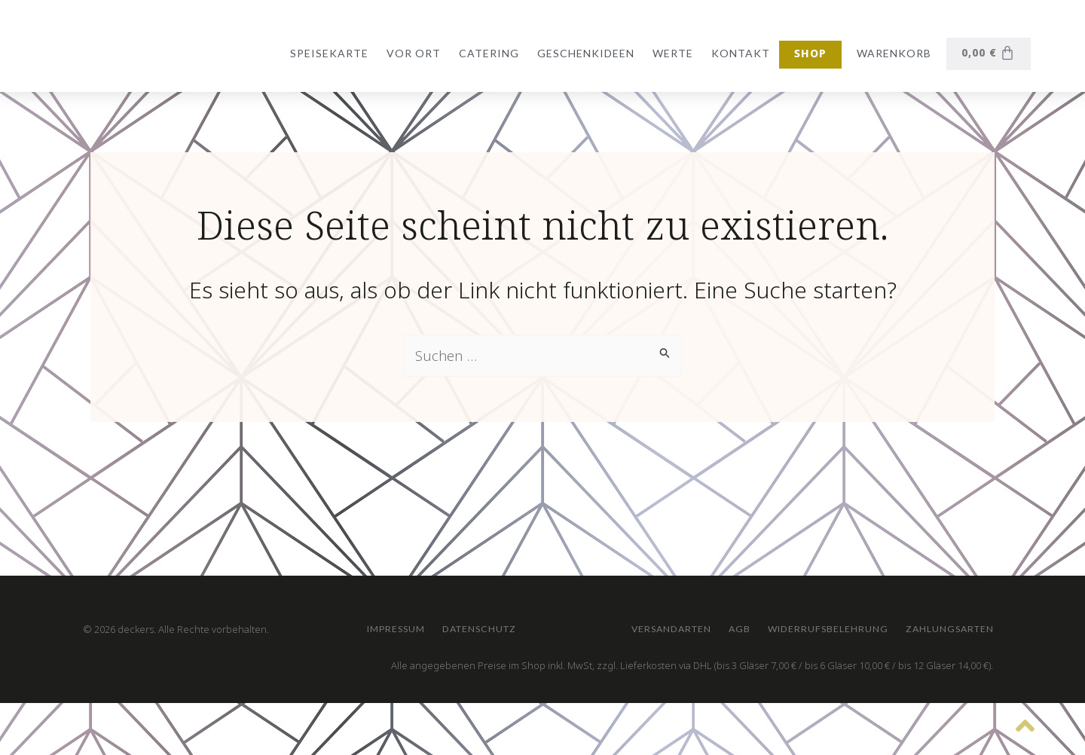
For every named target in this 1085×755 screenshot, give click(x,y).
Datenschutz (519, 549)
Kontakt (737, 53)
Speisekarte (326, 53)
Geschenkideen (582, 53)
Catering (486, 53)
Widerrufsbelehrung (629, 618)
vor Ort (411, 53)
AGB (514, 618)
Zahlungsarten (782, 618)
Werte (669, 53)
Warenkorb (891, 53)
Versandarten (420, 618)
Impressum (408, 549)
